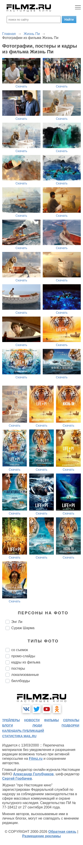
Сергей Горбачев (17, 778)
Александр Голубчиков (33, 774)
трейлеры (11, 720)
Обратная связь (62, 831)
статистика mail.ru (19, 736)
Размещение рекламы (41, 836)
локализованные (25, 675)
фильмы (51, 720)
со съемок (19, 650)
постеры (18, 668)
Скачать (21, 86)
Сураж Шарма (23, 628)
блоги (7, 725)
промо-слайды (23, 656)
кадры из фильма (25, 662)
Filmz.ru (35, 758)
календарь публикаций (23, 731)
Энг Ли (16, 622)
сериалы (71, 720)
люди (37, 725)
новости (32, 720)
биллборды (20, 681)
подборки (70, 725)
